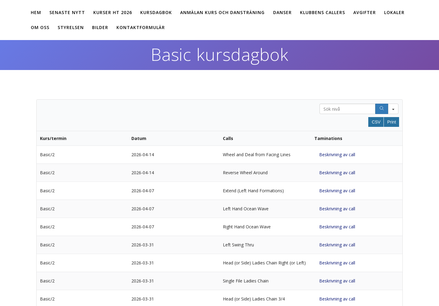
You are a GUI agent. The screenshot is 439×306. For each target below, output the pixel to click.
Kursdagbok (156, 12)
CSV (376, 122)
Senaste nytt (67, 12)
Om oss (40, 27)
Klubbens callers (322, 12)
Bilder (100, 27)
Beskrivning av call (337, 154)
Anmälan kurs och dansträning (222, 12)
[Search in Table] (347, 109)
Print (391, 122)
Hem (36, 12)
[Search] (381, 109)
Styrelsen (71, 27)
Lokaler (394, 12)
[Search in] (393, 109)
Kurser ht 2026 (112, 12)
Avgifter (364, 12)
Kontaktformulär (140, 27)
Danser (282, 12)
